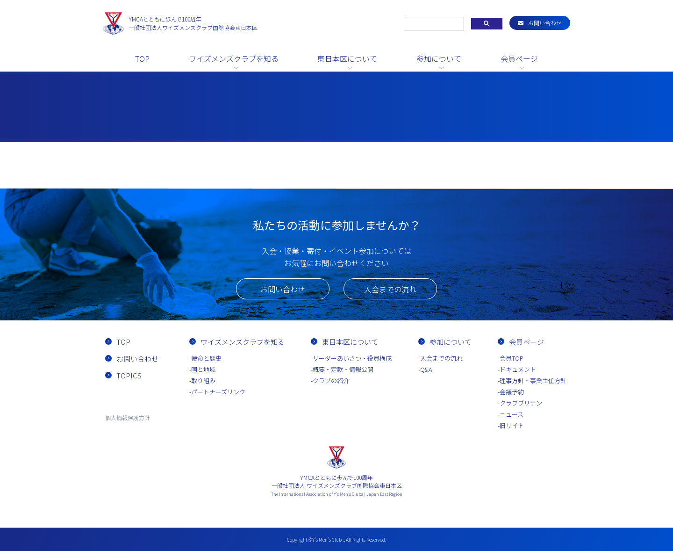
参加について (438, 58)
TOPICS (129, 375)
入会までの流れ (390, 289)
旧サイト (512, 425)
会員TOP (511, 358)
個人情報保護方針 (127, 417)
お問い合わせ (545, 23)
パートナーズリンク (218, 391)
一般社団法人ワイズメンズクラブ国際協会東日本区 (193, 23)
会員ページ (519, 58)
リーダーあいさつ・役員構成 (352, 358)
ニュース (511, 414)
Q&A (426, 369)
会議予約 (512, 391)
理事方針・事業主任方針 (533, 380)
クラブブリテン (521, 403)
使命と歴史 (206, 358)
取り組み (203, 380)
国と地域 (203, 369)
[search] (433, 24)
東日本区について (347, 58)
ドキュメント (518, 369)
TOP (142, 58)
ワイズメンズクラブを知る (234, 58)
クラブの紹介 (331, 380)
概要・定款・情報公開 (343, 369)
